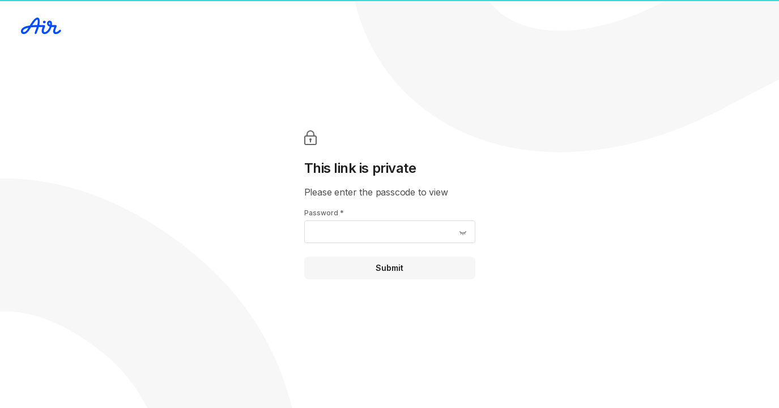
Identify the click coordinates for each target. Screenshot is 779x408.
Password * (324, 213)
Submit (389, 268)
